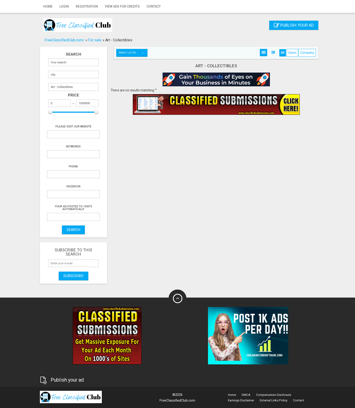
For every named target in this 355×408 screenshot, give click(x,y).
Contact (154, 6)
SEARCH (73, 230)
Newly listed (133, 52)
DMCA (246, 395)
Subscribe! (73, 276)
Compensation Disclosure (273, 395)
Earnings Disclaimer (241, 400)
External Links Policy (273, 400)
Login (64, 6)
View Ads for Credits (122, 6)
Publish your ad (294, 25)
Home (48, 6)
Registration (87, 6)
